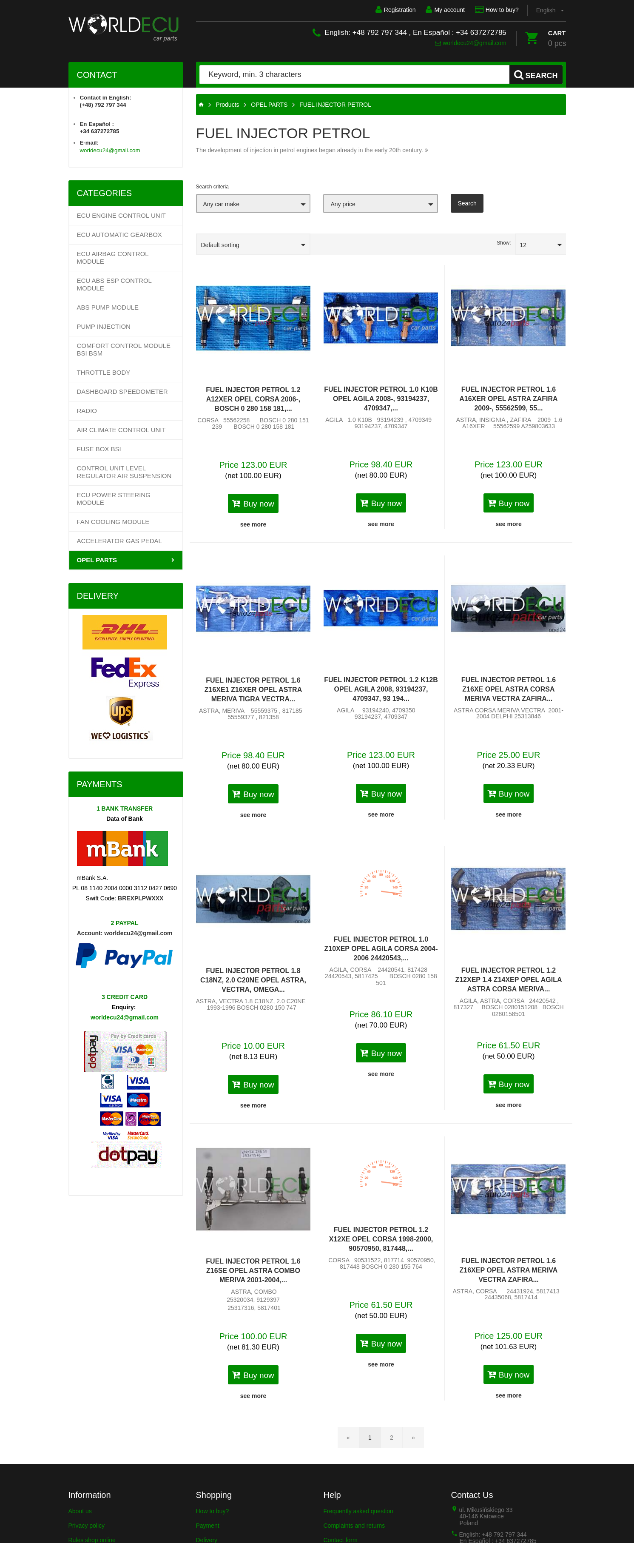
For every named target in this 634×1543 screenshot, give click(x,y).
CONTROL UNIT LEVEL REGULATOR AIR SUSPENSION (124, 471)
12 (523, 245)
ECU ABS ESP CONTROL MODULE (114, 284)
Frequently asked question (358, 1511)
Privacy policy (86, 1525)
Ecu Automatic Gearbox (119, 234)
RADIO (87, 410)
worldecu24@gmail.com (470, 43)
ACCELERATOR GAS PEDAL (119, 540)
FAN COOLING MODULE (113, 521)
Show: (504, 243)
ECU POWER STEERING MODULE (114, 498)
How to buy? (497, 10)
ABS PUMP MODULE (108, 307)
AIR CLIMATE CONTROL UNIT (121, 429)
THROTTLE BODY (104, 372)
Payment (207, 1525)
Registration (395, 10)
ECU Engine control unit (121, 215)
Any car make (221, 204)
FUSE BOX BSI (99, 449)
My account (445, 10)
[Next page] (413, 1437)
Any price (342, 204)
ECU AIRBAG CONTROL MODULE (113, 257)
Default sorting (220, 245)
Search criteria (212, 187)
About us (80, 1511)
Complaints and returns (354, 1525)
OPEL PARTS (97, 560)
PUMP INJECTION (104, 326)
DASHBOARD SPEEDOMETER (122, 391)
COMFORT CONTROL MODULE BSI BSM (124, 349)
